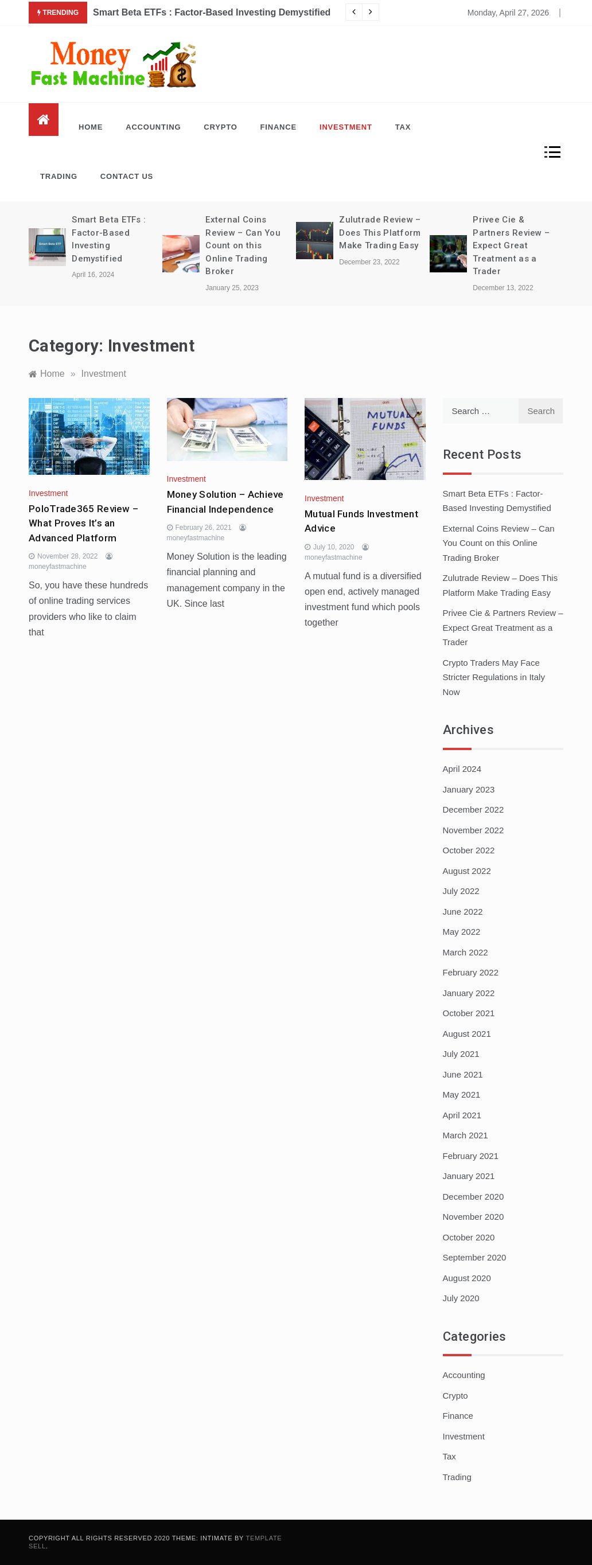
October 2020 (469, 1237)
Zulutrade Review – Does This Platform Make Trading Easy (379, 232)
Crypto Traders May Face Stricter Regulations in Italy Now (494, 677)
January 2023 (469, 789)
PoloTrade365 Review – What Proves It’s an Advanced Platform (83, 523)
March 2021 (465, 1135)
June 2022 (463, 911)
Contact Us (126, 176)
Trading (58, 176)
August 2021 (467, 1034)
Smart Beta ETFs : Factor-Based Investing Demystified (211, 12)
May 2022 (462, 931)
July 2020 (461, 1298)
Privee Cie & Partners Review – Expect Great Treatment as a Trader (511, 245)
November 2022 (473, 830)
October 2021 (469, 1013)
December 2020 (473, 1196)
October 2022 (469, 850)
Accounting (153, 127)
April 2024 (462, 769)
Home (91, 127)
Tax (403, 127)
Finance (278, 127)
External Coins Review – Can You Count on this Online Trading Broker (243, 245)
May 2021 (462, 1094)
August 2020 (467, 1278)
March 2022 (465, 952)
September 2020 (475, 1257)
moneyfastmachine (58, 567)
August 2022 (467, 871)
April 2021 (462, 1115)
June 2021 (463, 1074)
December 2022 (473, 809)
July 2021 (461, 1054)
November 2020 (473, 1216)
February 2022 (471, 972)
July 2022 (461, 891)
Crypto (220, 127)
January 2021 (469, 1176)
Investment (346, 127)
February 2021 (471, 1156)
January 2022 (469, 993)
